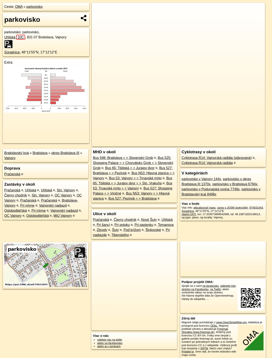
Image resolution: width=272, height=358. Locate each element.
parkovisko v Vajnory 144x (201, 179)
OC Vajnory (63, 195)
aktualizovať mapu (205, 207)
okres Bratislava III (65, 153)
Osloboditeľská (15, 210)
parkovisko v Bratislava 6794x (235, 184)
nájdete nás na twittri (109, 339)
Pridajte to (188, 351)
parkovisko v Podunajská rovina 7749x (211, 189)
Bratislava (40, 153)
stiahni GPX (189, 214)
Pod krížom (132, 230)
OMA (19, 6)
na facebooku (211, 285)
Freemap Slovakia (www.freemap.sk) (205, 330)
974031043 (256, 207)
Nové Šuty (149, 219)
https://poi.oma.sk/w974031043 (246, 143)
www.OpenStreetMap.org (231, 322)
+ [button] (99, 10)
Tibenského (120, 235)
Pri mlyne (27, 205)
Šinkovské (153, 230)
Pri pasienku (144, 225)
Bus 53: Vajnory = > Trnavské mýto (135, 178)
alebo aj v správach (108, 346)
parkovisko (34, 6)
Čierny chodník (15, 195)
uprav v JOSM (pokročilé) (232, 207)
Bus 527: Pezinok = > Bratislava (132, 198)
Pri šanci (103, 225)
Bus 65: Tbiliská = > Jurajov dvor (129, 168)
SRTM (204, 348)
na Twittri (215, 289)
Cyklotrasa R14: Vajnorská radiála (207, 163)
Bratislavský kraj (16, 153)
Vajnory (10, 158)
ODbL (213, 325)
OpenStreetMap (192, 143)
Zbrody (102, 230)
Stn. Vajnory (66, 190)
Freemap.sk (214, 143)
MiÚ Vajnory (63, 215)
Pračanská (12, 174)
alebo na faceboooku (109, 343)
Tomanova (166, 225)
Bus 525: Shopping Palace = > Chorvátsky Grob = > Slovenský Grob (133, 163)
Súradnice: (12, 52)
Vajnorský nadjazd (53, 205)
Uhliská (14, 37)
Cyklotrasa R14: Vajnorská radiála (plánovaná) (217, 158)
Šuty (115, 230)
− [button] (99, 16)
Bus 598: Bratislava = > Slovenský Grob (123, 158)
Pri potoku (122, 225)
